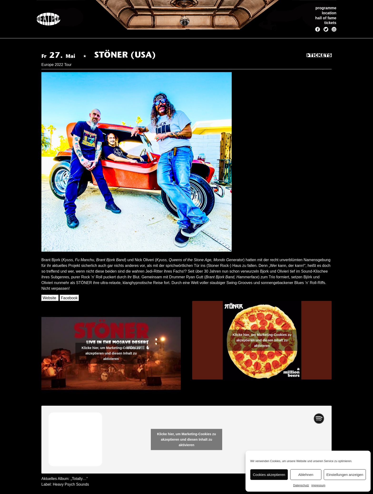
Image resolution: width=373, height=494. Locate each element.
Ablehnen (305, 475)
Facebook (69, 298)
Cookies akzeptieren (269, 475)
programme (325, 8)
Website (49, 298)
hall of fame (325, 18)
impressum (318, 485)
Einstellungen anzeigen (344, 475)
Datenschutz (301, 485)
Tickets (319, 55)
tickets (330, 23)
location (329, 13)
